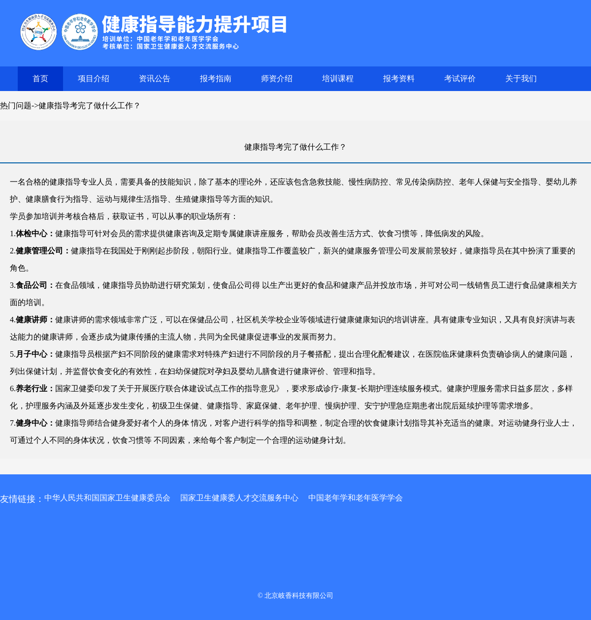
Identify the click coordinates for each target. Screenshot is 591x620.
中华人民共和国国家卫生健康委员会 (107, 498)
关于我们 (521, 78)
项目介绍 (93, 78)
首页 (40, 78)
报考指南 (215, 78)
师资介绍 (277, 78)
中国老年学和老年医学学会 (355, 498)
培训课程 (338, 78)
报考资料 (399, 78)
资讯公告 (154, 78)
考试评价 (460, 78)
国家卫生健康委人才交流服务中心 (239, 498)
